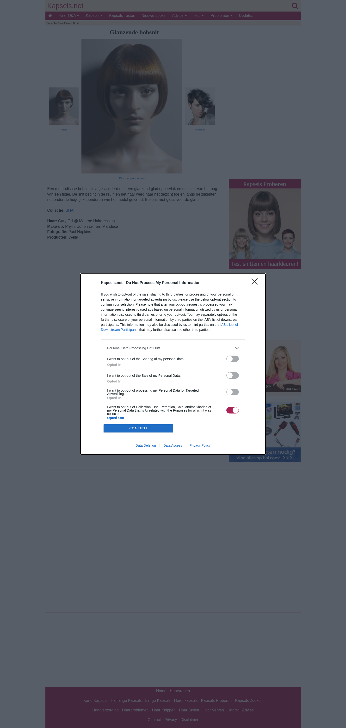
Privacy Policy (200, 445)
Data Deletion (146, 445)
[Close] (256, 282)
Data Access (172, 445)
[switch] (232, 358)
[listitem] (173, 348)
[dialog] (173, 363)
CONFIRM (138, 428)
